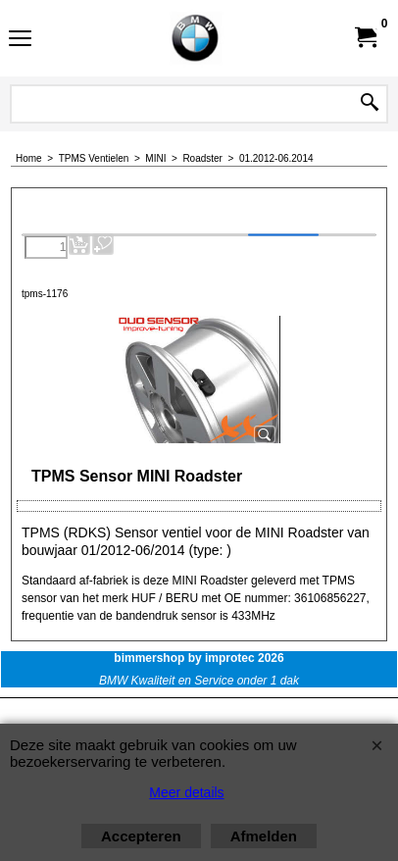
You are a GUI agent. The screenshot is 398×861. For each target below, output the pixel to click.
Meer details (186, 792)
